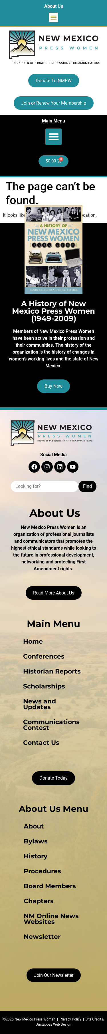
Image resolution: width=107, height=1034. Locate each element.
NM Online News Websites (51, 919)
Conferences (43, 656)
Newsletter (42, 937)
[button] (53, 17)
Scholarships (44, 686)
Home (33, 641)
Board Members (50, 886)
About (34, 826)
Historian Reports (52, 671)
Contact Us (41, 743)
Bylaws (36, 841)
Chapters (39, 901)
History (35, 856)
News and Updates (39, 704)
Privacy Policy (70, 1019)
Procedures (42, 871)
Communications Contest (51, 725)
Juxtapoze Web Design (53, 1025)
